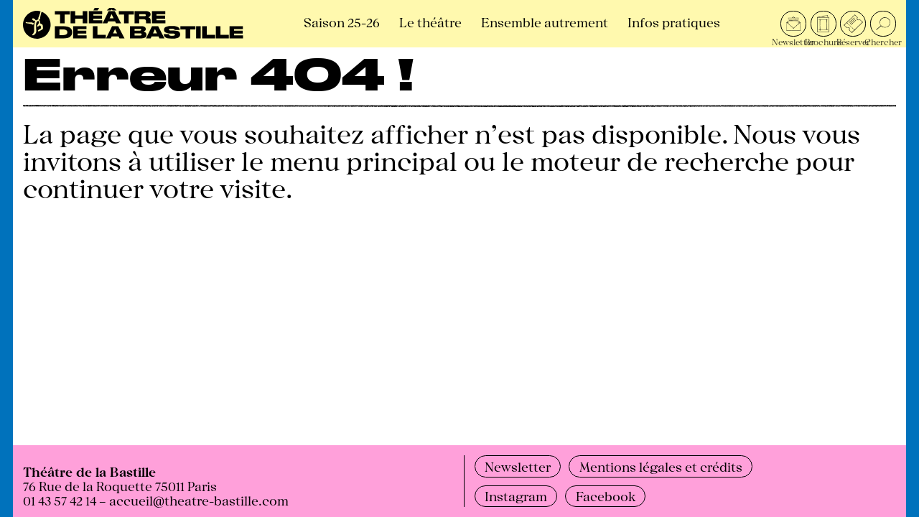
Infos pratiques (674, 21)
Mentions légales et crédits (660, 466)
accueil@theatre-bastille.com (199, 500)
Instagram (516, 495)
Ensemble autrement (544, 21)
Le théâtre (430, 21)
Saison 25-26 (342, 21)
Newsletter (518, 466)
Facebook (605, 495)
